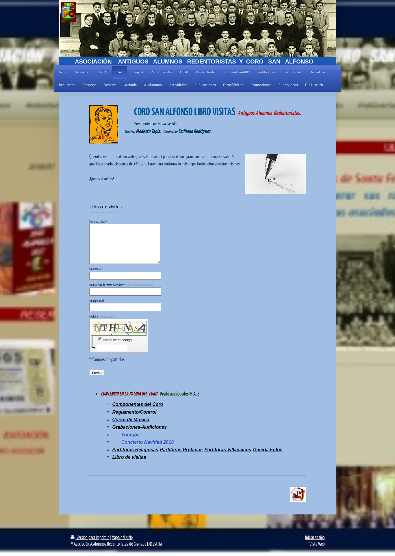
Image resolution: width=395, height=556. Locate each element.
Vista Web (317, 543)
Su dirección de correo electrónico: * (121, 285)
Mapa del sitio (122, 537)
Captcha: (102, 316)
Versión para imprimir (90, 537)
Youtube (130, 434)
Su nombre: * (96, 269)
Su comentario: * (98, 221)
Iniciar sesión (315, 537)
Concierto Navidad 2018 (147, 442)
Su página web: (97, 301)
